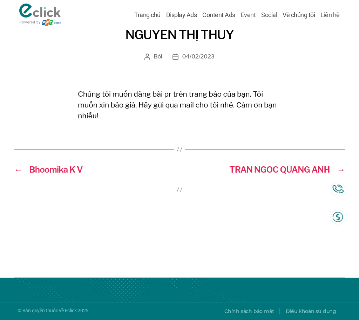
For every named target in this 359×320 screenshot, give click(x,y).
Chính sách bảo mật (249, 311)
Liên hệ (330, 15)
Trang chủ (147, 15)
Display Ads (181, 15)
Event (248, 15)
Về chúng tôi (299, 15)
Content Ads (218, 15)
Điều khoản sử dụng (311, 311)
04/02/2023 (198, 56)
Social (269, 15)
